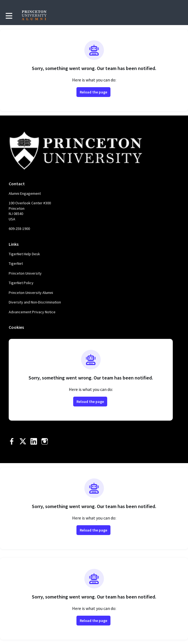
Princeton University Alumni (31, 292)
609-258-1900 (19, 228)
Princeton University (25, 273)
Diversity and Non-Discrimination (35, 302)
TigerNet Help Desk (24, 253)
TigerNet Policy (21, 282)
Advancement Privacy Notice (32, 311)
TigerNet (16, 263)
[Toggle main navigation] (8, 15)
